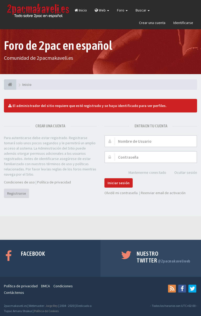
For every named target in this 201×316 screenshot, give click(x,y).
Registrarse (16, 193)
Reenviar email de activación (163, 192)
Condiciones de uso (19, 182)
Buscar (143, 10)
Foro (122, 10)
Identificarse (183, 22)
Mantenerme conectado (144, 173)
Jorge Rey (51, 306)
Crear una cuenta (152, 22)
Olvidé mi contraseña (121, 192)
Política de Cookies (46, 311)
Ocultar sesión (183, 173)
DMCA (45, 286)
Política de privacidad (54, 182)
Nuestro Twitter (163, 257)
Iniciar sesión (119, 183)
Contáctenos (14, 292)
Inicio (81, 10)
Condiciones (63, 286)
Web (102, 10)
